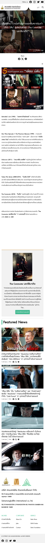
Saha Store (33, 519)
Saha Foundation (35, 527)
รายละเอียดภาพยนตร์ (22, 312)
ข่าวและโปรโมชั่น (6, 519)
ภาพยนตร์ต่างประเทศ (8, 527)
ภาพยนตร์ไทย (6, 523)
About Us (19, 519)
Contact (18, 527)
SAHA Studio (34, 523)
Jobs (17, 523)
